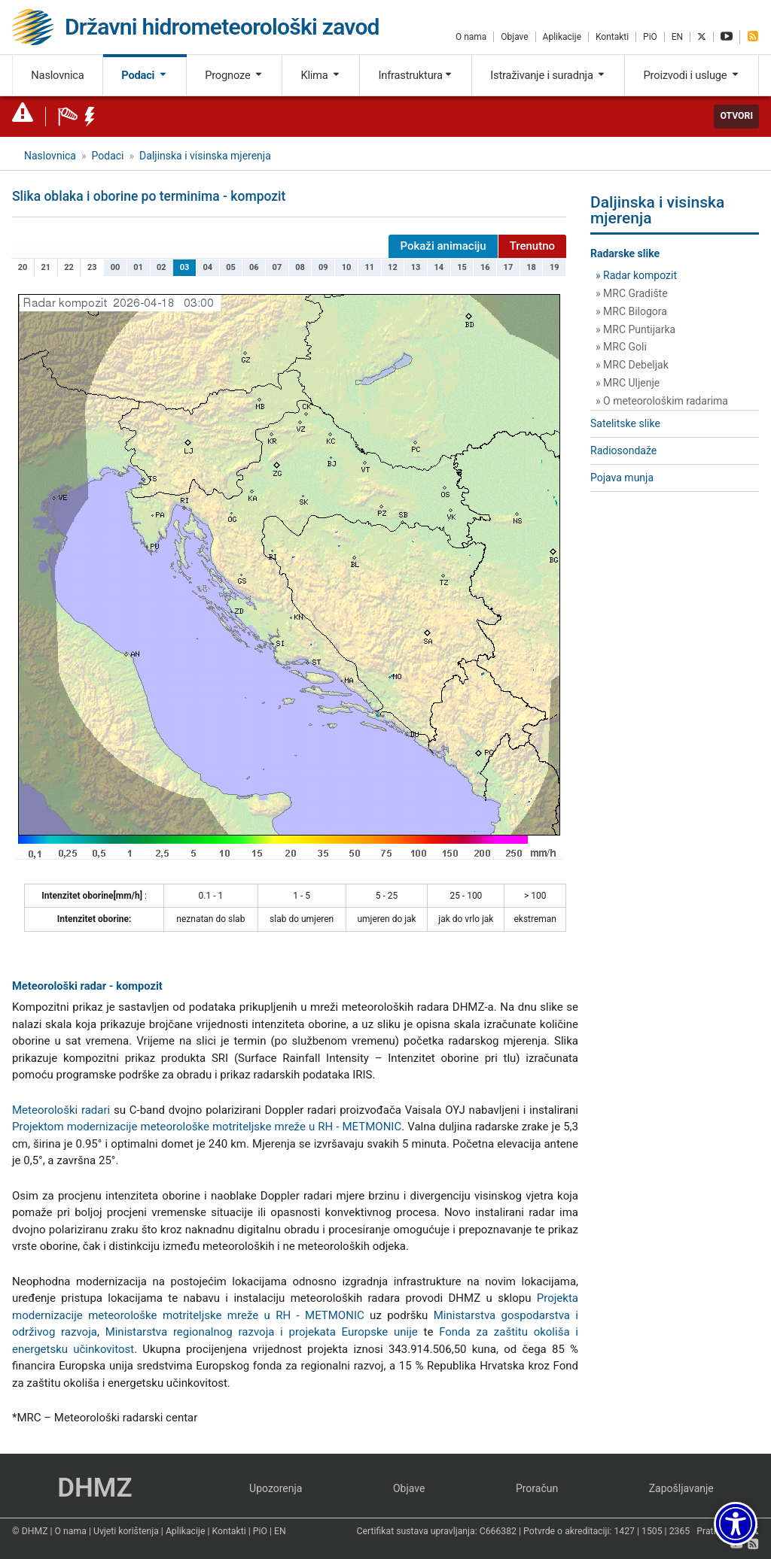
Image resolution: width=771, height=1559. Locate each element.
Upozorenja (275, 1488)
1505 (652, 1531)
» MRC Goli (621, 347)
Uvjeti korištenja (126, 1531)
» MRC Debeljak (632, 365)
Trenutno (532, 246)
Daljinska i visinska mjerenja (205, 156)
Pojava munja (622, 478)
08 (300, 267)
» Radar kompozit (636, 275)
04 (207, 267)
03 (185, 267)
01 (138, 267)
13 (416, 267)
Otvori (736, 116)
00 (115, 267)
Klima (320, 75)
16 (485, 267)
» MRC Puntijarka (635, 329)
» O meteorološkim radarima (662, 401)
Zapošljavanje (681, 1488)
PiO (650, 37)
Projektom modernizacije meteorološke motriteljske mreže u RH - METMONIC (206, 1126)
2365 (679, 1531)
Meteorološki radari (61, 1110)
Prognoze (234, 75)
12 (393, 267)
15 (462, 267)
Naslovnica (57, 75)
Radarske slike (625, 253)
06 (254, 267)
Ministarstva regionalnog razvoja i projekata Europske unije (261, 1332)
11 (369, 267)
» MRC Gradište (632, 293)
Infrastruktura (415, 75)
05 (231, 267)
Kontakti (612, 37)
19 (554, 267)
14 (439, 267)
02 (161, 267)
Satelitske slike (625, 423)
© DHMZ (29, 1531)
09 (323, 267)
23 (92, 267)
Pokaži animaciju (443, 246)
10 (347, 267)
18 (531, 267)
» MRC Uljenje (628, 383)
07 (277, 267)
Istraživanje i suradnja (548, 75)
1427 (624, 1531)
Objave (514, 37)
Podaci (144, 75)
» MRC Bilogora (631, 311)
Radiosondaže (623, 450)
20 (23, 267)
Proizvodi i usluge (692, 75)
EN (677, 37)
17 (508, 267)
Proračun (537, 1488)
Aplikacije (562, 37)
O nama (471, 37)
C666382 (498, 1531)
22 (69, 267)
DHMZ (94, 1488)
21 (46, 267)
